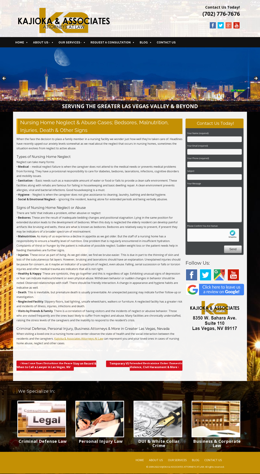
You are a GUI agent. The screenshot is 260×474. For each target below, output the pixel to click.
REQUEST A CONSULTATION (112, 42)
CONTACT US (167, 42)
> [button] (255, 79)
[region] (130, 80)
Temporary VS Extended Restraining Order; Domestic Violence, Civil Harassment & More (145, 365)
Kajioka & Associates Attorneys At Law (78, 339)
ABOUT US (42, 42)
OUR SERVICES (71, 42)
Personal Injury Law (101, 441)
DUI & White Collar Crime (159, 444)
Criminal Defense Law (43, 441)
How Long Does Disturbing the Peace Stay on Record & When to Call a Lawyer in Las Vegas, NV (56, 365)
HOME (21, 42)
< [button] (4, 79)
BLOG (145, 42)
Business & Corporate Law (217, 444)
